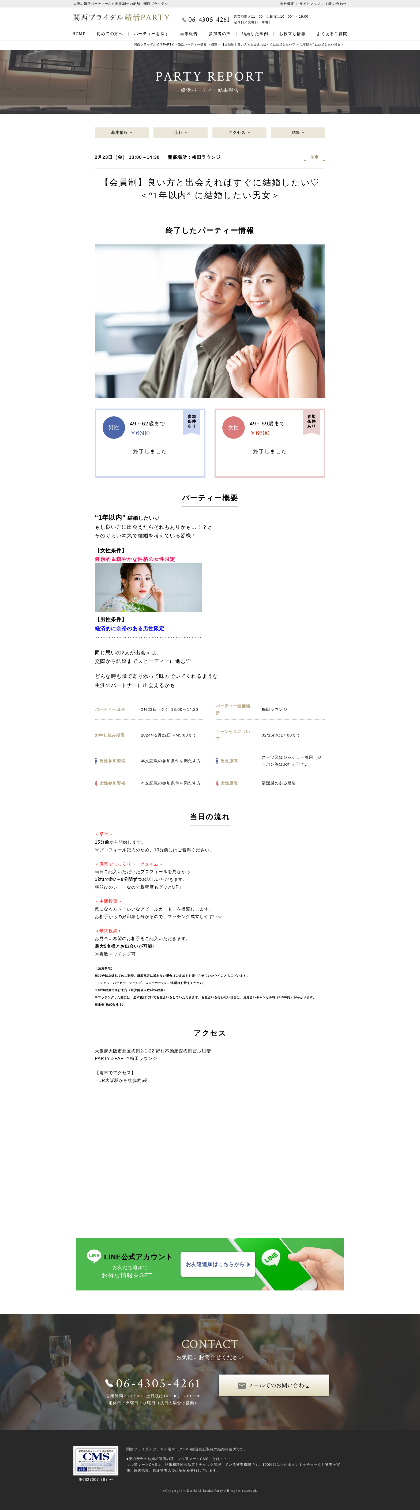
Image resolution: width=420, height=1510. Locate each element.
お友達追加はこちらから (215, 1264)
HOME (79, 34)
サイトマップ (309, 4)
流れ (178, 132)
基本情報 (119, 132)
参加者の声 (220, 34)
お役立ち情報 (292, 34)
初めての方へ (109, 34)
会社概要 (287, 4)
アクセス (237, 132)
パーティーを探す (151, 34)
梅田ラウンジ (206, 157)
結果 (295, 132)
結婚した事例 (255, 34)
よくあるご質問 (332, 34)
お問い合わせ (336, 4)
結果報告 (189, 34)
